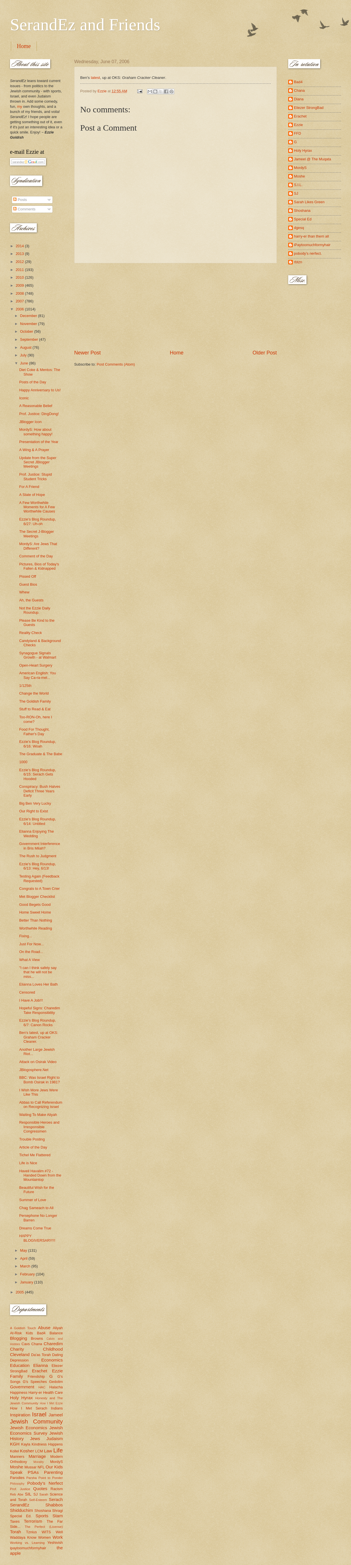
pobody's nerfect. (308, 253)
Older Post (265, 353)
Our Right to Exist (33, 811)
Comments (24, 209)
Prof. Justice (20, 1489)
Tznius (31, 1532)
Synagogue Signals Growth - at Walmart (37, 655)
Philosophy (17, 1483)
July (23, 355)
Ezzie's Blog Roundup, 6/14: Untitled (37, 821)
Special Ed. (21, 1516)
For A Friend (29, 487)
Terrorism (33, 1521)
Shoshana (43, 1510)
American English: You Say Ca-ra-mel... (37, 675)
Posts (20, 200)
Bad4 (41, 1333)
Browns (37, 1338)
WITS (46, 1532)
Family (16, 1376)
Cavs (25, 1344)
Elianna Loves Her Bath (38, 984)
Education (20, 1365)
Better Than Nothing (35, 920)
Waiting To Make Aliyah (38, 1115)
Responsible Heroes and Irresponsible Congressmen (39, 1126)
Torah (15, 1531)
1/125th (25, 685)
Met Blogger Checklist (37, 896)
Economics (52, 1359)
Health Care (53, 1392)
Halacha (56, 1387)
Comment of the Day (36, 556)
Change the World (34, 693)
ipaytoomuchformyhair (28, 1548)
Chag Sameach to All (36, 1208)
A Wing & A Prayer (34, 450)
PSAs (33, 1472)
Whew (24, 592)
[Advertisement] (175, 306)
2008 (20, 293)
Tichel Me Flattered (35, 1155)
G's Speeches (35, 1381)
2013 (20, 254)
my (19, 106)
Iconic (24, 398)
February (28, 1274)
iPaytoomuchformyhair (312, 245)
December (29, 316)
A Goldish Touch (23, 1328)
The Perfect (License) (44, 1526)
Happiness (18, 1392)
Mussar (31, 1467)
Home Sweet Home (35, 912)
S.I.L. (298, 185)
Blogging (18, 1338)
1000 (23, 762)
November (29, 324)
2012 (20, 262)
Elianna (40, 1365)
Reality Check (30, 633)
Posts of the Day (32, 382)
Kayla (25, 1444)
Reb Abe (16, 1494)
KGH (14, 1444)
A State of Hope (32, 495)
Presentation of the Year (38, 442)
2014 (20, 246)
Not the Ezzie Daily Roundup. (34, 610)
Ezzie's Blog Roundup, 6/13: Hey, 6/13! (37, 866)
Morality (38, 1462)
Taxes (15, 1521)
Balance (56, 1333)
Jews (35, 1438)
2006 (20, 309)
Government (22, 1386)
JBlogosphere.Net (33, 1070)
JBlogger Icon (30, 422)
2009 (20, 285)
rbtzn (298, 262)
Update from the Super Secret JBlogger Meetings (37, 462)
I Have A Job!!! (31, 1000)
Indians (57, 1408)
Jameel (56, 1414)
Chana (36, 1344)
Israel (39, 1414)
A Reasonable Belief (35, 406)
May (24, 1250)
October (27, 331)
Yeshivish (55, 1542)
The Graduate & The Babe (40, 754)
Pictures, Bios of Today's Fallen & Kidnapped (39, 566)
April (24, 1258)
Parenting (53, 1472)
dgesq (299, 228)
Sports (42, 1515)
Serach (56, 1499)
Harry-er (35, 1392)
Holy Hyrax (21, 1397)
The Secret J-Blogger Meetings (36, 533)
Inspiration (20, 1414)
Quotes (40, 1488)
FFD (297, 133)
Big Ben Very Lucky (35, 803)
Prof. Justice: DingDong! (39, 414)
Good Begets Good (35, 904)
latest (95, 77)
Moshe (16, 1466)
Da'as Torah (41, 1355)
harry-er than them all (311, 236)
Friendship (36, 1376)
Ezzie (57, 1370)
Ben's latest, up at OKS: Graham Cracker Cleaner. (38, 1037)
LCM (39, 1451)
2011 (20, 270)
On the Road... (31, 952)
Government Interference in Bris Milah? (39, 846)
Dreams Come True (35, 1228)
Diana (299, 99)
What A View (29, 960)
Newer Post (87, 353)
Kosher (27, 1450)
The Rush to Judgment (37, 856)
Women (44, 1537)
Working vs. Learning (27, 1542)
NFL (41, 1467)
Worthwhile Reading (35, 928)
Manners (17, 1456)
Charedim (53, 1343)
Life (58, 1450)
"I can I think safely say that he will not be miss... (38, 972)
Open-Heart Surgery (35, 665)
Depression (19, 1360)
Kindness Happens (47, 1444)
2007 (20, 301)
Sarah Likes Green (309, 202)
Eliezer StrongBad (309, 107)
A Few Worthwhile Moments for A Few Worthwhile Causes (37, 507)
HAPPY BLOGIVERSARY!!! (37, 1238)
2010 (20, 277)
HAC (42, 1387)
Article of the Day (33, 1147)
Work (58, 1537)
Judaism (55, 1438)
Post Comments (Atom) (116, 364)
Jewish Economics (28, 1427)
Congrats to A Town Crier (39, 888)
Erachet (39, 1370)
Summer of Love (32, 1200)
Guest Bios (28, 584)
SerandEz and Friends (85, 24)
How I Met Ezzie (51, 1403)
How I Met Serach (28, 1408)
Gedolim (56, 1381)
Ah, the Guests (31, 600)
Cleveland (20, 1354)
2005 (20, 1292)
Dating (57, 1355)
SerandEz (19, 1504)
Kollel (14, 1451)
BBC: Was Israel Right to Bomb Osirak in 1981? (39, 1079)
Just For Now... (31, 944)
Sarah (43, 1494)
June (24, 363)
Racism (57, 1489)
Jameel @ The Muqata (312, 159)
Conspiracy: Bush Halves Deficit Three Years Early (39, 791)
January (27, 1282)
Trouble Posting (32, 1139)
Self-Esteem (38, 1500)
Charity (17, 1349)
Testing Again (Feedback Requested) (39, 878)
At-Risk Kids (21, 1333)
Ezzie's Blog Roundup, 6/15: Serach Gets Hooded (37, 774)
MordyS (56, 1462)
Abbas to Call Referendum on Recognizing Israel (40, 1104)
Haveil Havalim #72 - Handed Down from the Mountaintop (40, 1175)
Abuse (44, 1327)
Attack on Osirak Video (38, 1062)
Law (48, 1450)
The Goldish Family (35, 701)
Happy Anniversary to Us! (39, 390)
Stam (58, 1515)
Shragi (57, 1510)
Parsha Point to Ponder (44, 1478)
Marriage (37, 1456)
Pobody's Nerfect (45, 1483)
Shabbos (54, 1504)
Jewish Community (36, 1421)
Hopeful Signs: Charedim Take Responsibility (39, 1010)
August (26, 347)
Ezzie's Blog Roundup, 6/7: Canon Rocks (37, 1022)
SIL (28, 1494)
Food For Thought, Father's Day (34, 731)
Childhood (53, 1349)
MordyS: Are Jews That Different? (38, 546)
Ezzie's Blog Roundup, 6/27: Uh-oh (37, 521)
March (25, 1266)
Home (24, 46)
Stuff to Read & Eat (35, 709)
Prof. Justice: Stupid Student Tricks (35, 476)
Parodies (17, 1478)
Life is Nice (28, 1163)
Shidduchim (21, 1510)
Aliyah (58, 1328)
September (29, 339)
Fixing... (25, 936)
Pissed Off (27, 576)
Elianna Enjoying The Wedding (36, 833)
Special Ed (303, 219)
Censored (27, 992)
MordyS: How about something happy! (36, 431)
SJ (35, 1494)
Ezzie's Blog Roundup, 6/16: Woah (37, 743)
